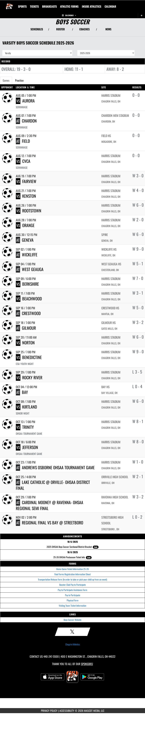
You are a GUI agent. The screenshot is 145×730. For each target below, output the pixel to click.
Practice (19, 80)
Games (6, 80)
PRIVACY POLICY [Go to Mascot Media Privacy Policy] (49, 711)
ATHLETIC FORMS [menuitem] (69, 6)
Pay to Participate (72, 595)
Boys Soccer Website (72, 619)
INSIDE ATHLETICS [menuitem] (91, 6)
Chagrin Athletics (72, 644)
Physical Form (72, 600)
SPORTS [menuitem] (22, 6)
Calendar (69, 15)
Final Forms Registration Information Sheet (72, 574)
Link (95, 547)
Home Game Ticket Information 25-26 (72, 569)
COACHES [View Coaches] (84, 29)
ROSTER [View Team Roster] (60, 29)
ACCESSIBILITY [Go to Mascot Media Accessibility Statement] (66, 711)
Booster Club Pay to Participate (72, 584)
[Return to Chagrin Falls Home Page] (9, 4)
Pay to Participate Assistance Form (72, 590)
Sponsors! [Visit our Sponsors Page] (87, 664)
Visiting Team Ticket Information (72, 605)
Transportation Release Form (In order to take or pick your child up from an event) (72, 579)
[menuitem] (34, 6)
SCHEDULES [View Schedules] (36, 29)
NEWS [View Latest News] (108, 29)
